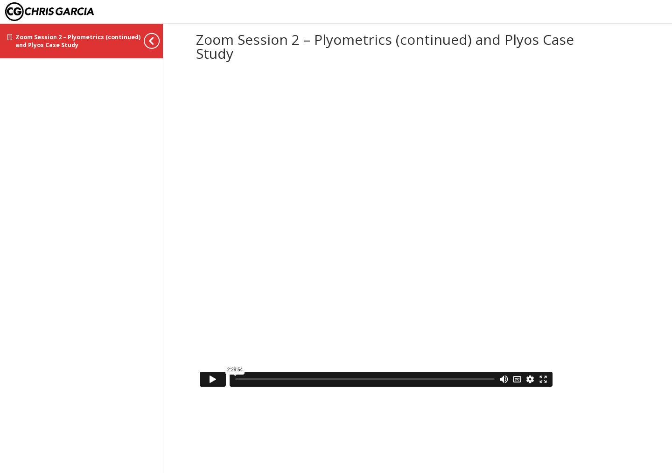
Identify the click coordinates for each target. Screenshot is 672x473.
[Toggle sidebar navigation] (160, 40)
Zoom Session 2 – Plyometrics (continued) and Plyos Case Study (77, 41)
